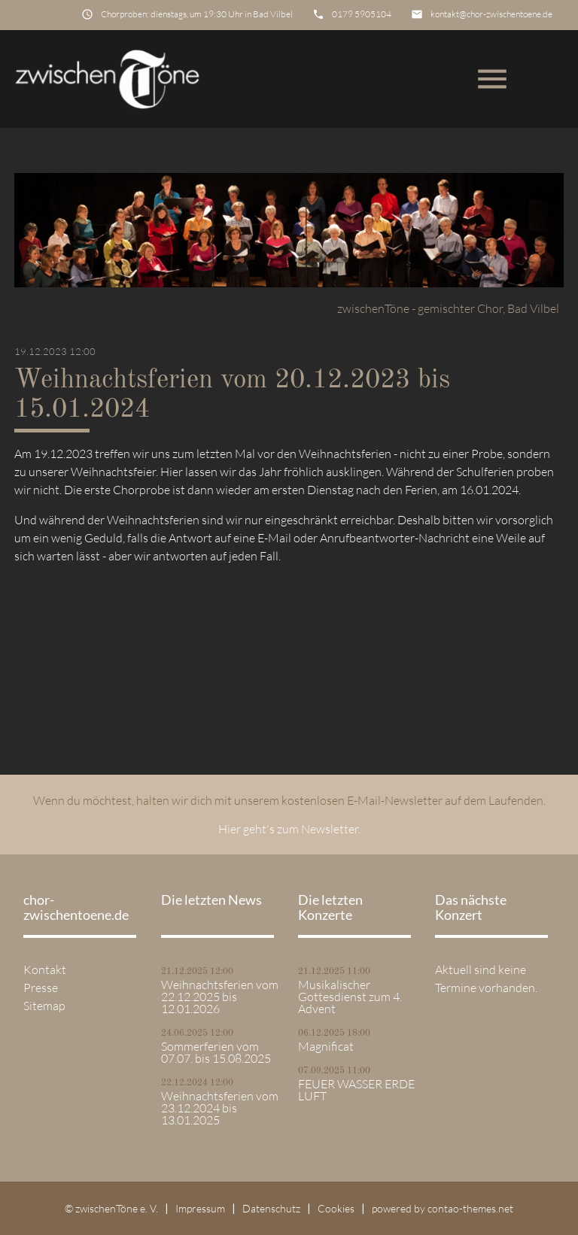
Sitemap (44, 1005)
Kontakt (44, 969)
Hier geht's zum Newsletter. (289, 828)
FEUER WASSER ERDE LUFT (356, 1090)
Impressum (200, 1208)
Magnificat (326, 1046)
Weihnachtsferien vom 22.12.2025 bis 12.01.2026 (219, 997)
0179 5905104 (361, 14)
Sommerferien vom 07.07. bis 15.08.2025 (216, 1052)
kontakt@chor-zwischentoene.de (491, 14)
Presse (40, 987)
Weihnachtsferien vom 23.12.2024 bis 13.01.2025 (219, 1108)
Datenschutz (271, 1208)
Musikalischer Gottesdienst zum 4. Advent (350, 997)
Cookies (336, 1208)
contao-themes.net (470, 1208)
